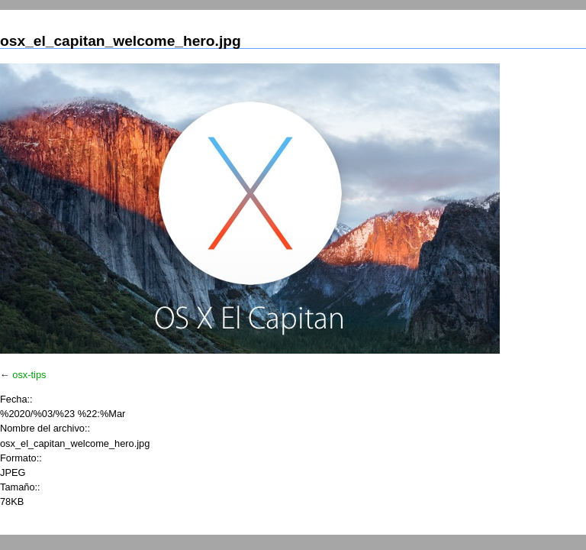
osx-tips (29, 374)
